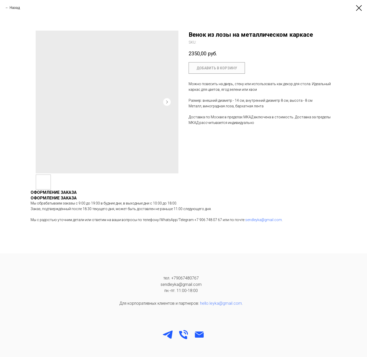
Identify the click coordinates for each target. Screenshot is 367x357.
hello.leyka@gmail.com (221, 303)
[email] (199, 334)
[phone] (183, 334)
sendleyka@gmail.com (263, 220)
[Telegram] (168, 334)
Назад (15, 8)
